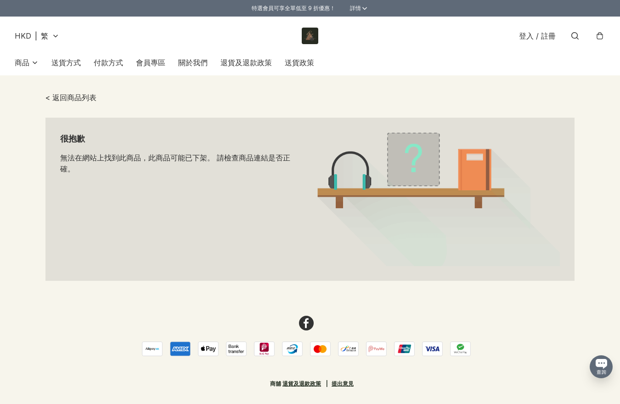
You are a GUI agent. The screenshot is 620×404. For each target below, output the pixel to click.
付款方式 (108, 62)
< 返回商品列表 (70, 97)
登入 (537, 35)
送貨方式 (66, 62)
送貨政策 (299, 62)
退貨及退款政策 (246, 62)
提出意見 (343, 383)
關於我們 (193, 62)
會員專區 (150, 62)
